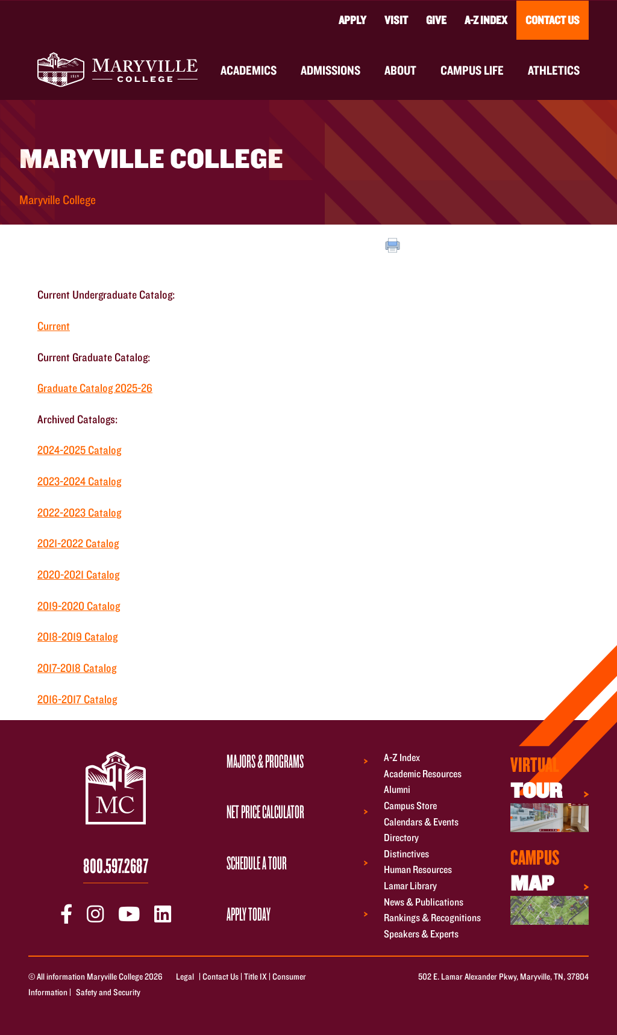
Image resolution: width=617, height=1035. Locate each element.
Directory (401, 837)
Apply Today (249, 914)
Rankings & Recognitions (432, 918)
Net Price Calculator (265, 811)
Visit (396, 20)
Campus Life (472, 70)
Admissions (330, 70)
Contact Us (552, 20)
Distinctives (406, 853)
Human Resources (418, 869)
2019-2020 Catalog (78, 605)
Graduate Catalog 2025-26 (94, 388)
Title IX (255, 976)
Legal (185, 976)
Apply (352, 20)
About (400, 70)
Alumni (397, 789)
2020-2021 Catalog (78, 574)
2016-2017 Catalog (77, 699)
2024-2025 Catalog (79, 450)
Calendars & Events (421, 821)
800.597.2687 (115, 865)
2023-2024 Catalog (79, 481)
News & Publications (423, 901)
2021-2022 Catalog (78, 543)
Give (436, 20)
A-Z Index (486, 20)
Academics (249, 70)
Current (53, 326)
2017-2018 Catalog (76, 667)
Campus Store (410, 805)
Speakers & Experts (421, 933)
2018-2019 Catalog (77, 636)
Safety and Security (108, 992)
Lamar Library (410, 885)
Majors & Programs (265, 761)
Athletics (554, 70)
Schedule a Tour (257, 862)
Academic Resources (423, 773)
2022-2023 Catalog (79, 512)
